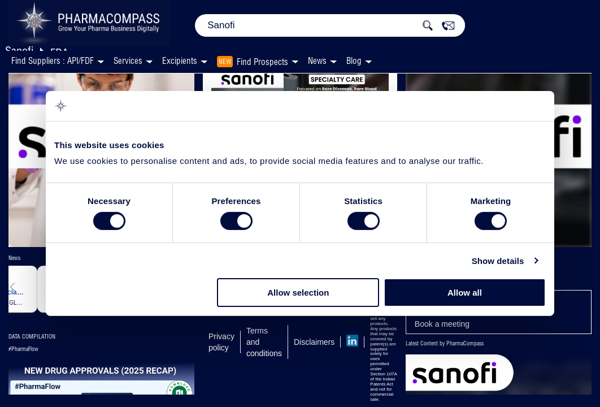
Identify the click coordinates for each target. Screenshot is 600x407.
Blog (354, 60)
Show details (498, 261)
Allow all (464, 292)
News (317, 60)
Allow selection (298, 292)
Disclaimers (314, 342)
